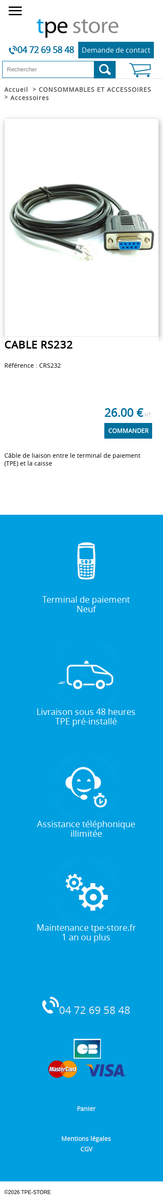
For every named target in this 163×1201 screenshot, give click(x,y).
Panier (86, 1108)
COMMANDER (128, 430)
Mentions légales (86, 1138)
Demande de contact (116, 50)
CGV (86, 1149)
